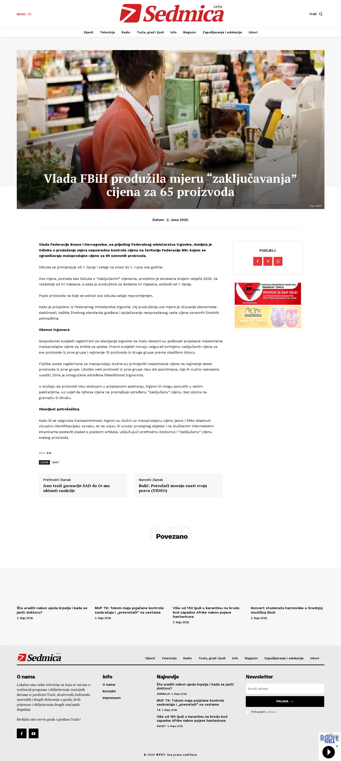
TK (158, 710)
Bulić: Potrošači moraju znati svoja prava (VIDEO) (173, 488)
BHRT (56, 462)
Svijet (161, 726)
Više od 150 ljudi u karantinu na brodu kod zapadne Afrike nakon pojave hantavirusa (206, 612)
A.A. (49, 452)
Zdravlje (163, 693)
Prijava (285, 701)
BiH (170, 164)
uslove (271, 712)
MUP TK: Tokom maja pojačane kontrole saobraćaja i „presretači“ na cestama (129, 610)
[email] (285, 688)
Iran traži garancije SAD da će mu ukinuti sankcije (76, 488)
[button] (316, 14)
